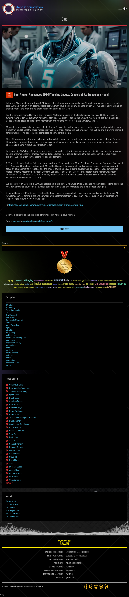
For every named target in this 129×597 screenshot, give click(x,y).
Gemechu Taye (15, 408)
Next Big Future (12, 510)
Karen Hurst (14, 414)
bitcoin (8, 365)
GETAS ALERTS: (70, 556)
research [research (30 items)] (60, 287)
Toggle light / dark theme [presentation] (125, 8)
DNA (8, 312)
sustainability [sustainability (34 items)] (80, 288)
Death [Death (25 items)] (121, 281)
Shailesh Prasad (16, 401)
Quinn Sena (14, 395)
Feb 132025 (9, 95)
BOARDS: (68, 563)
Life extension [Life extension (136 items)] (101, 284)
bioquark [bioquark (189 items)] (58, 280)
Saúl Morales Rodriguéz (19, 388)
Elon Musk (10, 318)
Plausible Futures (13, 513)
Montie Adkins (15, 473)
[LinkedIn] (96, 586)
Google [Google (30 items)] (31, 284)
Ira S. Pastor (14, 476)
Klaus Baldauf (15, 427)
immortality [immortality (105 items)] (68, 284)
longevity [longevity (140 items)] (121, 284)
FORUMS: (58, 578)
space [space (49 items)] (74, 287)
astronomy (10, 340)
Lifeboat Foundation (17, 586)
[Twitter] (91, 586)
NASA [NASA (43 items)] (15, 288)
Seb (11, 463)
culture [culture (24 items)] (118, 281)
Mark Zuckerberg (13, 325)
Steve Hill (13, 457)
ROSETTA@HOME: (48, 574)
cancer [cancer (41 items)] (106, 281)
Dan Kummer (15, 421)
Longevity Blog (12, 504)
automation (11, 345)
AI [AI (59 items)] (14, 281)
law (35, 221)
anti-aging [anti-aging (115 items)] (28, 280)
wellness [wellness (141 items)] (111, 287)
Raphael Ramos (16, 447)
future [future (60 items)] (22, 284)
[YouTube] (101, 586)
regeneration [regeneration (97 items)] (51, 287)
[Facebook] (86, 586)
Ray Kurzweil (11, 315)
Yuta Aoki (13, 434)
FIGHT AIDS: (51, 567)
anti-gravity (10, 332)
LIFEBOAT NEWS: (71, 552)
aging (8, 328)
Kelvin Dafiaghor (16, 411)
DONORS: (56, 563)
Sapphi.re (40, 586)
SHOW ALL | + (9, 483)
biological (10, 355)
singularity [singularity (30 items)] (68, 287)
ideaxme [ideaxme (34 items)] (60, 284)
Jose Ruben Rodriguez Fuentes (22, 417)
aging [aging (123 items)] (10, 280)
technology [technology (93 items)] (89, 287)
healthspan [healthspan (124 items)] (47, 284)
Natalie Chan (14, 450)
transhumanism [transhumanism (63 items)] (101, 287)
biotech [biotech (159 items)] (68, 280)
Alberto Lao (14, 440)
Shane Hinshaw (16, 444)
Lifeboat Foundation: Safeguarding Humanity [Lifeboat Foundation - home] (58, 8)
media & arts (41, 221)
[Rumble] (106, 586)
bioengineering (12, 353)
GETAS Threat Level (64, 543)
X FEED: (50, 559)
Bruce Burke (16, 221)
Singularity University (15, 320)
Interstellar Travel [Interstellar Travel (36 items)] (80, 284)
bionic (8, 358)
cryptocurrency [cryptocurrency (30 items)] (112, 281)
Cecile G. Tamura (16, 431)
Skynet (8, 322)
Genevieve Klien (16, 385)
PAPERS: (68, 574)
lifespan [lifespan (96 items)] (112, 284)
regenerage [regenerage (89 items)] (40, 287)
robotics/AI (49, 221)
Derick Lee (13, 437)
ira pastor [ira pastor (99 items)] (90, 284)
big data (9, 350)
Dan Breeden (14, 398)
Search (124, 248)
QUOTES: (68, 578)
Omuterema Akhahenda (19, 424)
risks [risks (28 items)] (64, 287)
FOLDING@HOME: (49, 570)
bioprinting (10, 360)
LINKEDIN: (50, 556)
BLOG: (68, 559)
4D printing (10, 307)
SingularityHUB (12, 517)
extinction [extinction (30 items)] (16, 284)
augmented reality (27, 221)
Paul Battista (14, 404)
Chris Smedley (15, 480)
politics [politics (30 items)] (26, 287)
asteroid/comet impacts (16, 338)
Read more (64, 229)
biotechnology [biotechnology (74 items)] (78, 280)
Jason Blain (14, 470)
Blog (64, 19)
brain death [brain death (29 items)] (100, 281)
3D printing (10, 305)
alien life (9, 330)
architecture (11, 335)
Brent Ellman (14, 460)
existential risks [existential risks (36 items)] (8, 284)
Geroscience (11, 501)
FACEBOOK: (48, 552)
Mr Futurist (10, 507)
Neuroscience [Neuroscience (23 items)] (20, 287)
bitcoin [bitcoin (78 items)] (87, 280)
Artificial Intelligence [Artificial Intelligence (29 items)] (39, 281)
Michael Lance (15, 467)
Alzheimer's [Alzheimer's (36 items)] (19, 281)
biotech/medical (13, 363)
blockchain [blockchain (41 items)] (94, 281)
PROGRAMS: (69, 570)
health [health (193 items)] (37, 284)
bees (8, 348)
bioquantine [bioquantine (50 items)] (49, 281)
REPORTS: (69, 567)
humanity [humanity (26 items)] (55, 284)
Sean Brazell (14, 454)
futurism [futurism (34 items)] (27, 284)
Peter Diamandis (13, 310)
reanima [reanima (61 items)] (31, 287)
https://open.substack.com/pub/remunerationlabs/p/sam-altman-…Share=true (45, 205)
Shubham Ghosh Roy (18, 391)
